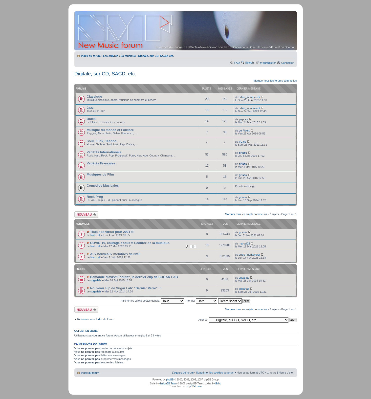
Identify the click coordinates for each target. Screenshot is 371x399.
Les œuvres (110, 55)
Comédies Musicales (103, 185)
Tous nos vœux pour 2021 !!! (112, 232)
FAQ (237, 62)
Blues (91, 119)
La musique (128, 55)
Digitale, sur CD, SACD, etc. (156, 55)
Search (249, 62)
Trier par (201, 300)
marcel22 (244, 243)
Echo (218, 383)
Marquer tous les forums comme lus (275, 80)
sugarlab (95, 280)
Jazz (90, 108)
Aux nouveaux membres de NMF (115, 254)
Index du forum (91, 55)
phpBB (170, 379)
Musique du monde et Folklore (110, 130)
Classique (94, 96)
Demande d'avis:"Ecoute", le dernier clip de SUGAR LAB (134, 277)
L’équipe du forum (183, 372)
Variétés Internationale (104, 152)
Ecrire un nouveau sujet (86, 214)
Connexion (287, 62)
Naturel (95, 235)
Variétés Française (101, 163)
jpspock (243, 119)
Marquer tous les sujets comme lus (246, 214)
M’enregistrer (268, 62)
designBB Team (168, 383)
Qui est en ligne (86, 330)
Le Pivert (244, 130)
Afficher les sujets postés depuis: (152, 300)
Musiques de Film (100, 174)
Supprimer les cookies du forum (215, 372)
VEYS (242, 141)
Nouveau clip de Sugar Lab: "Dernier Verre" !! (125, 288)
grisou (243, 152)
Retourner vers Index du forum (95, 319)
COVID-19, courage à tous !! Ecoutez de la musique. (130, 243)
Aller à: (202, 319)
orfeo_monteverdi (249, 97)
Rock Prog (95, 197)
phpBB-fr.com (194, 386)
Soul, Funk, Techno (102, 141)
